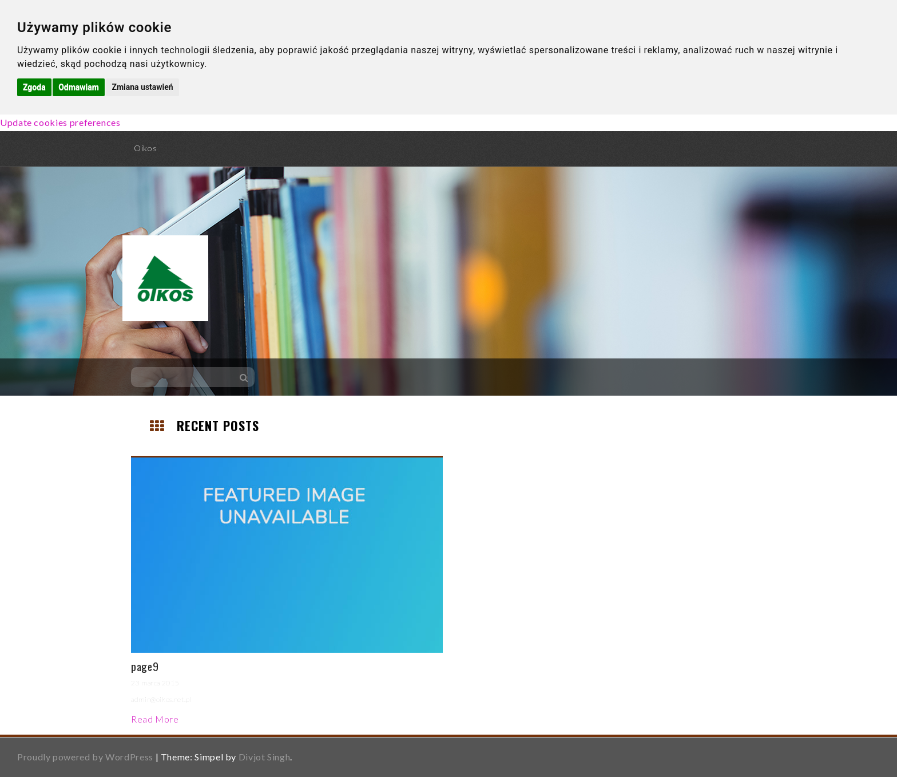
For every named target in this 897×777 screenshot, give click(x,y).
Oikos (145, 148)
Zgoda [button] (34, 87)
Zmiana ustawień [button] (142, 87)
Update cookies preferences (60, 122)
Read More (155, 718)
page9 (144, 666)
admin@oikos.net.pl (161, 699)
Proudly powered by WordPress (85, 756)
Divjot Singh (265, 756)
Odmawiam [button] (78, 87)
